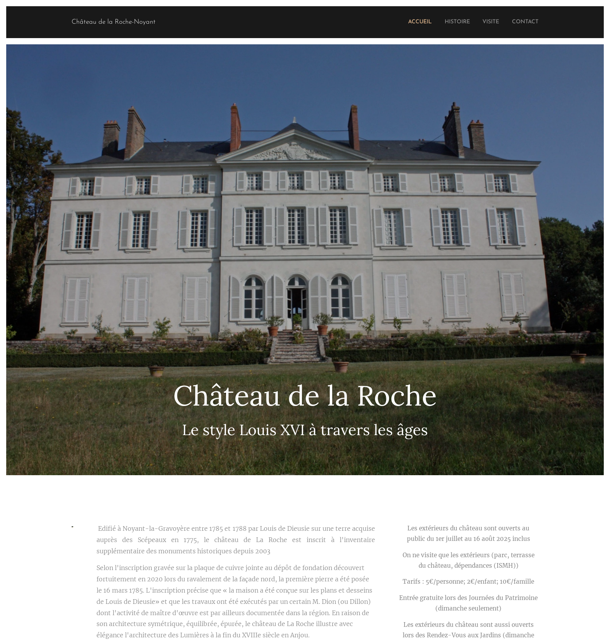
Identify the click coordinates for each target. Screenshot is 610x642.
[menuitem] (407, 22)
